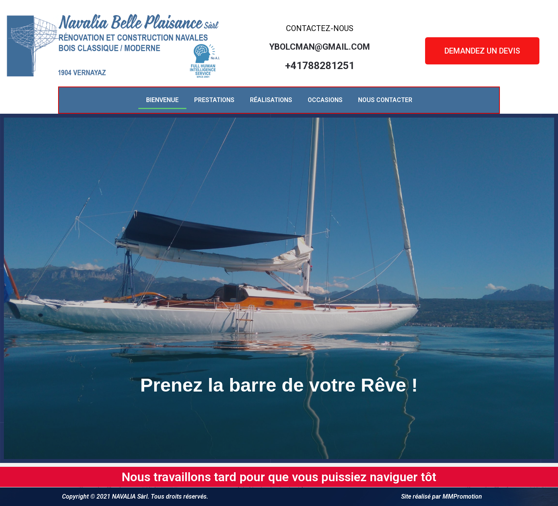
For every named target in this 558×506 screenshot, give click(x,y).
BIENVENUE (162, 100)
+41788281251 (320, 65)
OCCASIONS (325, 100)
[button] (482, 50)
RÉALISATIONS (271, 100)
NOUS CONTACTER (385, 100)
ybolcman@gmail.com (319, 47)
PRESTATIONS (214, 100)
